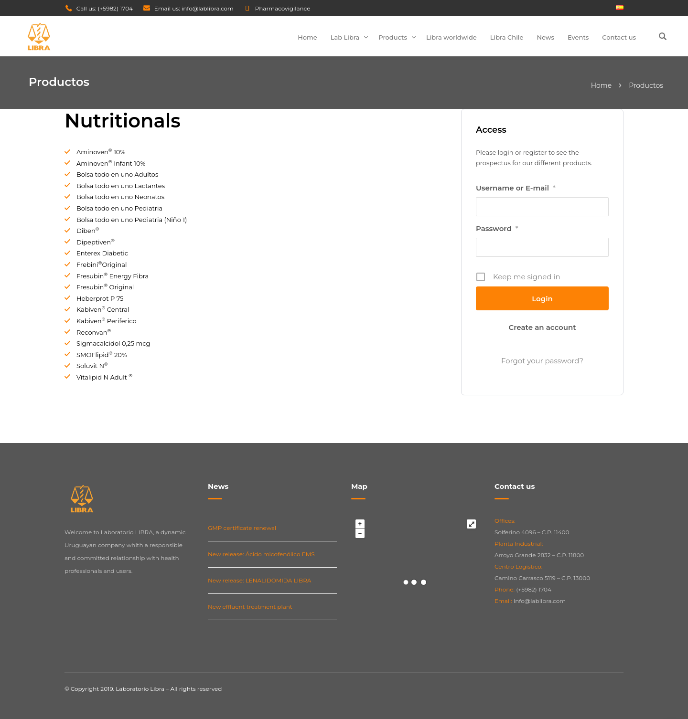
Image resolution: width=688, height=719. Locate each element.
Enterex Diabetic (102, 253)
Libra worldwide (451, 37)
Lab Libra (345, 37)
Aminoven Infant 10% (110, 163)
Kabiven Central (102, 309)
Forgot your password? (542, 360)
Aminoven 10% (100, 152)
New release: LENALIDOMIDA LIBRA (259, 580)
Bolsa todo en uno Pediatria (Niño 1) (131, 219)
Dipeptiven (95, 242)
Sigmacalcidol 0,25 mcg (113, 343)
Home (307, 37)
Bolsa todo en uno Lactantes (120, 186)
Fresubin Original (105, 287)
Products (392, 37)
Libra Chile (507, 37)
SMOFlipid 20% (101, 355)
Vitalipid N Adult (104, 377)
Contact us (619, 37)
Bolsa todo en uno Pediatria (119, 208)
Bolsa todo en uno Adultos (117, 174)
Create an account (542, 327)
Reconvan (93, 332)
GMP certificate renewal (242, 527)
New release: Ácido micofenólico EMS (261, 554)
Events (578, 37)
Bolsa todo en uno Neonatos (120, 197)
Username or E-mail (516, 188)
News (545, 37)
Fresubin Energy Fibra (112, 276)
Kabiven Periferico (106, 321)
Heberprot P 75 (99, 298)
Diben (87, 230)
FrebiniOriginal (101, 264)
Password (497, 228)
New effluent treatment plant (250, 606)
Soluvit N (92, 366)
